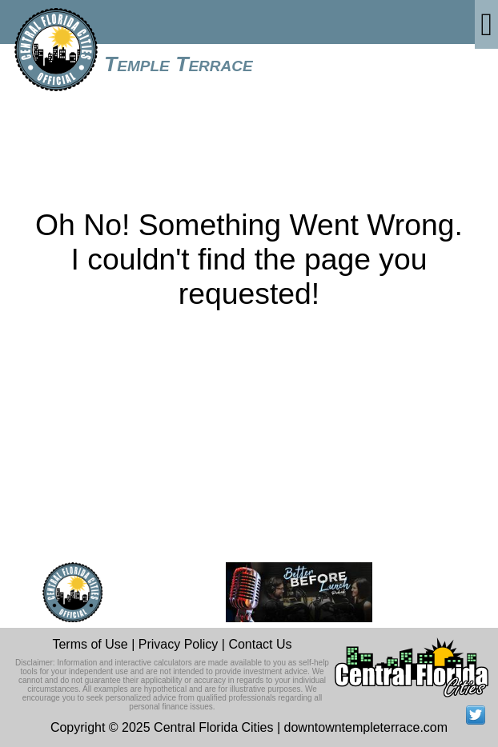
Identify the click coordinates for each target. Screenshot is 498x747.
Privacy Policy (179, 644)
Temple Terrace (178, 64)
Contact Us (259, 644)
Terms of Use (89, 644)
